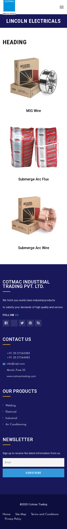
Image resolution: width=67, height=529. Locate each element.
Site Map (20, 514)
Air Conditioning (16, 424)
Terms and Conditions (45, 514)
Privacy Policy (13, 518)
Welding (11, 405)
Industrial (11, 418)
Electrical (11, 411)
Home (6, 514)
